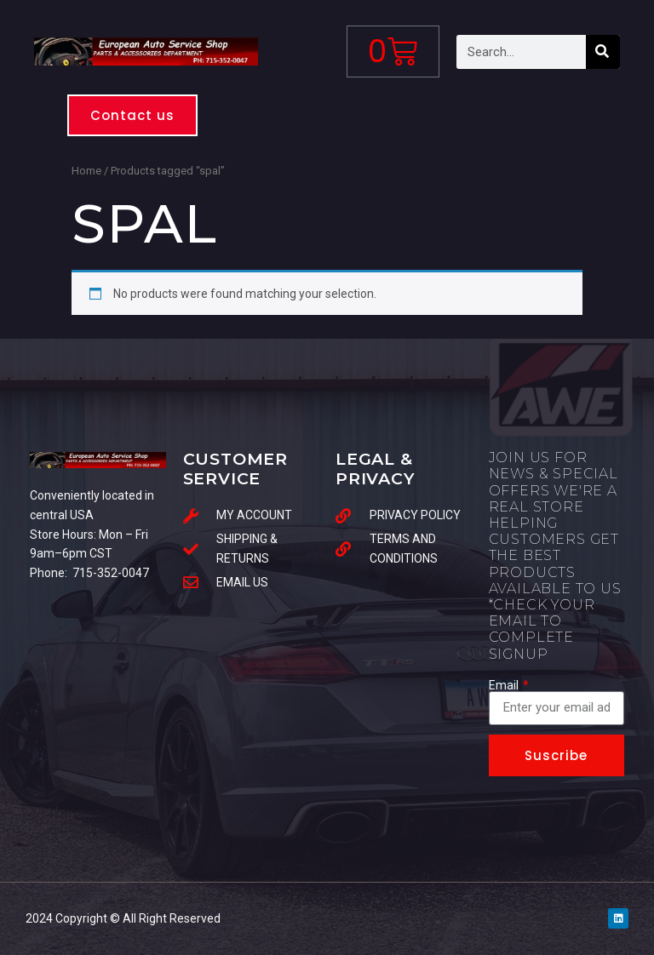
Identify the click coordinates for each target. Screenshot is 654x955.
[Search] (603, 52)
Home (86, 170)
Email (505, 685)
